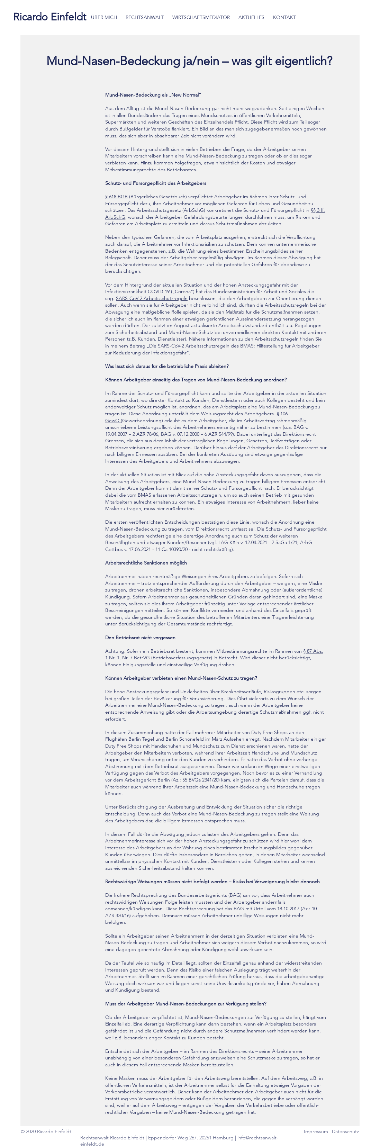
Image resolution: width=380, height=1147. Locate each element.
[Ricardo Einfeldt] (49, 17)
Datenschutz (345, 1131)
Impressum (316, 1131)
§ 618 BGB (116, 196)
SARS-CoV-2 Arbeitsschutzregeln (152, 298)
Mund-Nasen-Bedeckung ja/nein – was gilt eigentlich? (190, 60)
